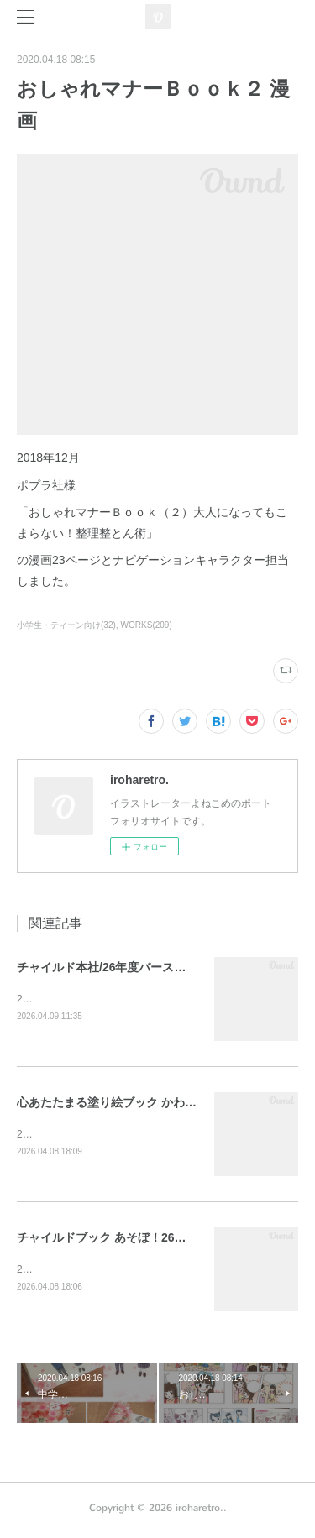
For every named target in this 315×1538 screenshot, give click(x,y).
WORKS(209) (146, 625)
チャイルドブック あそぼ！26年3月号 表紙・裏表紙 (153, 1240)
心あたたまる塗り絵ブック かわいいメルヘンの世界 (154, 1103)
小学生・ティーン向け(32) (66, 625)
